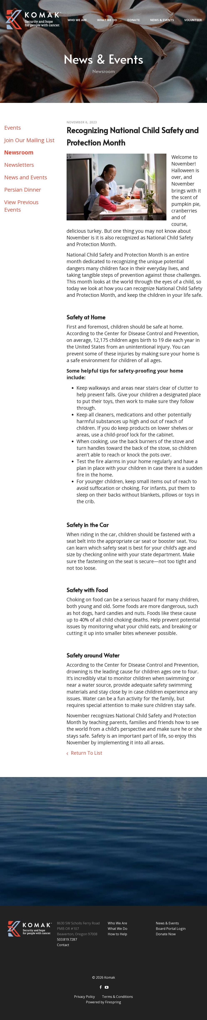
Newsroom (18, 152)
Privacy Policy (84, 996)
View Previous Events (21, 205)
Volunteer (193, 20)
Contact (63, 945)
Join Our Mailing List (29, 140)
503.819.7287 (67, 939)
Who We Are (77, 20)
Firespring (113, 1002)
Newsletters (19, 164)
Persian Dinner (22, 189)
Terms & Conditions (117, 996)
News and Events (25, 177)
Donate (133, 20)
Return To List (86, 753)
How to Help (117, 934)
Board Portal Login (171, 928)
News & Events (162, 20)
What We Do (107, 20)
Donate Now (166, 934)
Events (12, 127)
